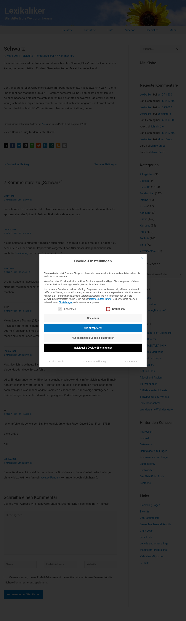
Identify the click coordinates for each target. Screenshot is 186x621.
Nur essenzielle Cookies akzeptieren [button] (93, 337)
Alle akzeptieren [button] (93, 327)
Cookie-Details (56, 361)
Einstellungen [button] (66, 302)
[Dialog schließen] (142, 258)
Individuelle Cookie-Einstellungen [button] (92, 347)
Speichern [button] (93, 318)
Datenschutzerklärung (100, 299)
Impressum (131, 361)
